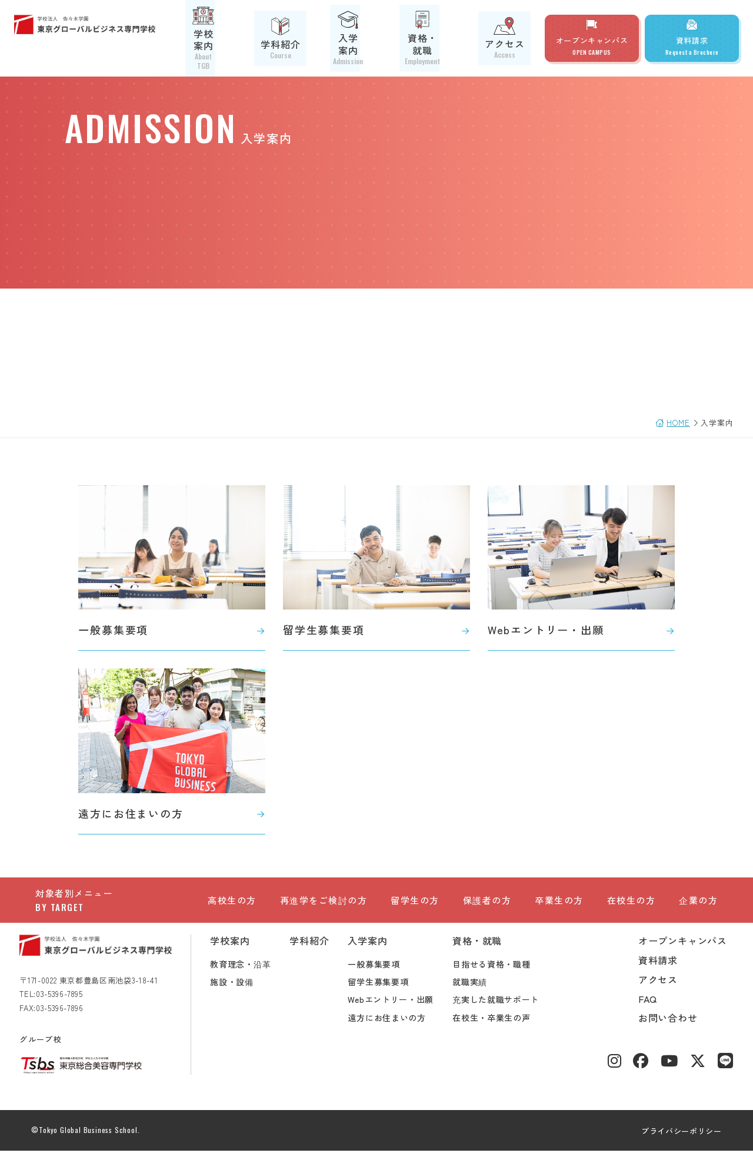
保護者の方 (487, 902)
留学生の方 (415, 902)
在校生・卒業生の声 (507, 1043)
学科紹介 (311, 38)
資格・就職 (443, 38)
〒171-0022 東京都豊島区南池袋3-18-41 (104, 1005)
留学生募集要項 (394, 1007)
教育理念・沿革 (256, 989)
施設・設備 (247, 1007)
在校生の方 (631, 902)
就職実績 (485, 1007)
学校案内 (248, 38)
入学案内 (375, 38)
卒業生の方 (559, 902)
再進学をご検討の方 (324, 902)
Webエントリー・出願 (406, 1024)
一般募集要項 (389, 989)
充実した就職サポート (511, 1024)
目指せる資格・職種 (507, 989)
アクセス (511, 38)
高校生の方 (232, 902)
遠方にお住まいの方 (402, 1043)
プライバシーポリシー (666, 1156)
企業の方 (698, 902)
